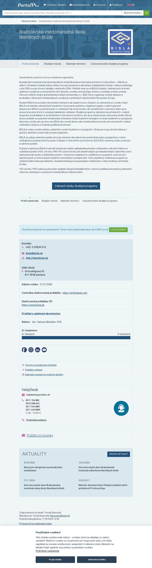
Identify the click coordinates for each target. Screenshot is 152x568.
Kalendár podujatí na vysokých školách (44, 374)
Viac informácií (118, 230)
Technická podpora (36, 420)
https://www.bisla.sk (33, 305)
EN (130, 5)
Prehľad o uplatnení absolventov (41, 313)
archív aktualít (118, 454)
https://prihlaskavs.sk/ (75, 292)
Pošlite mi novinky (40, 435)
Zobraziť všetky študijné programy (76, 186)
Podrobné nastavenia (47, 551)
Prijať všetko (55, 559)
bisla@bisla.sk (34, 253)
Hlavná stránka (29, 21)
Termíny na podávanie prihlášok (41, 365)
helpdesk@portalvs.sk (38, 394)
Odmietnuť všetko (96, 559)
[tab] (30, 64)
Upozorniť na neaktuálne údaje (35, 523)
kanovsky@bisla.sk (60, 516)
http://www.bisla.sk (37, 258)
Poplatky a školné (33, 370)
